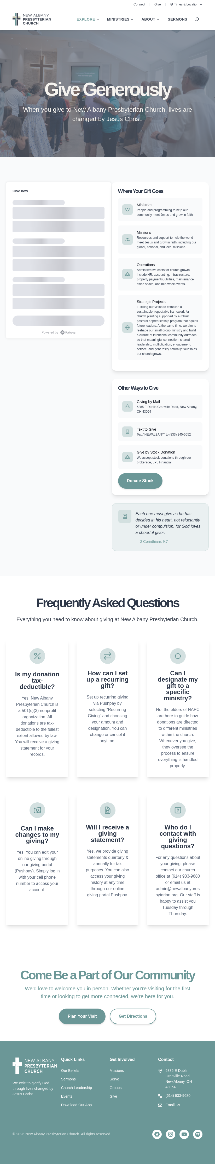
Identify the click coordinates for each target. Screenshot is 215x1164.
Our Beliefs (70, 1070)
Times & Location (186, 4)
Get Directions (133, 1016)
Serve (114, 1079)
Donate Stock (140, 481)
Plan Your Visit (82, 1016)
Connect (139, 4)
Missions (117, 1070)
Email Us (172, 1105)
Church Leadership (76, 1088)
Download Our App (76, 1105)
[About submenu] (150, 19)
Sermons (68, 1079)
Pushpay (108, 703)
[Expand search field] (196, 19)
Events (66, 1096)
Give (157, 4)
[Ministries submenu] (120, 19)
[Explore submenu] (87, 19)
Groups (116, 1088)
